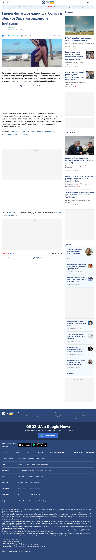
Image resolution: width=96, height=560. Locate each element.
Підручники (25, 470)
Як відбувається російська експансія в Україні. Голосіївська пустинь (75, 350)
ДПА (41, 470)
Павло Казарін (71, 367)
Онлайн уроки (34, 470)
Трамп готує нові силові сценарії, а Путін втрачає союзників (76, 337)
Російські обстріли (59, 7)
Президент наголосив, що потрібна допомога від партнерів (79, 167)
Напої (26, 482)
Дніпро (38, 458)
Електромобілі (30, 476)
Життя (40, 452)
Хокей (33, 464)
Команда (39, 413)
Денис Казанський (72, 354)
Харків (24, 458)
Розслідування (55, 452)
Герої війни (13, 7)
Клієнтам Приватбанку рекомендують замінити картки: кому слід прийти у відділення (74, 76)
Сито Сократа (70, 341)
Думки (68, 244)
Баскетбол (27, 464)
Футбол (20, 464)
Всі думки (70, 373)
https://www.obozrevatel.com (65, 509)
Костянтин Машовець (73, 256)
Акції (37, 476)
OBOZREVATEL (14, 213)
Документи (40, 416)
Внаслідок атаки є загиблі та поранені (77, 184)
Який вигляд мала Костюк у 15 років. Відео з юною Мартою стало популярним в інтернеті (74, 55)
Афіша (19, 501)
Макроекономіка (35, 488)
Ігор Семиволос (71, 328)
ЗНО (46, 470)
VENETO (49, 7)
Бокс (38, 464)
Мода (35, 501)
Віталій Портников (72, 271)
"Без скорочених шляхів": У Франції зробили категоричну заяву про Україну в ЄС (79, 195)
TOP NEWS (70, 132)
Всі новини (90, 452)
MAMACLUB (34, 495)
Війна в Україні (24, 7)
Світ (27, 452)
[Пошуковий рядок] (92, 2)
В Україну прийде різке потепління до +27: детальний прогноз (79, 39)
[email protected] (24, 546)
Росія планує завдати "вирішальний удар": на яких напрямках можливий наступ (74, 251)
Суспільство (78, 452)
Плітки (25, 501)
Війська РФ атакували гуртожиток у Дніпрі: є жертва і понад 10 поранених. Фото (79, 178)
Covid (40, 495)
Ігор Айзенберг (71, 284)
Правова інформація (61, 413)
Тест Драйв (21, 476)
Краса (30, 501)
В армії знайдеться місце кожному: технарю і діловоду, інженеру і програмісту (76, 362)
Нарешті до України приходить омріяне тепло (79, 43)
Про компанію (22, 413)
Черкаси (43, 458)
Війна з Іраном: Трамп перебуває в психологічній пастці (76, 324)
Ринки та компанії (23, 488)
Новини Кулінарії (34, 482)
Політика (17, 452)
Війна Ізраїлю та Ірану (38, 7)
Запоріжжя (30, 458)
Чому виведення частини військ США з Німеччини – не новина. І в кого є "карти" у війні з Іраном (76, 280)
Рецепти (20, 482)
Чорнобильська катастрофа (77, 7)
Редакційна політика (13, 258)
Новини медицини (23, 495)
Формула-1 (44, 464)
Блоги (64, 452)
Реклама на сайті (23, 416)
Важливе (69, 12)
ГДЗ (19, 470)
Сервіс (42, 476)
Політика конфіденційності (82, 413)
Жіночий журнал (44, 501)
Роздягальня (11, 27)
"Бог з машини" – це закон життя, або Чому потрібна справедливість (76, 267)
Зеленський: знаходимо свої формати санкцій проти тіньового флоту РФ (79, 160)
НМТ (50, 470)
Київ (19, 458)
